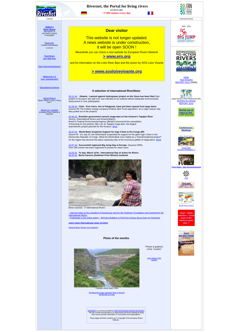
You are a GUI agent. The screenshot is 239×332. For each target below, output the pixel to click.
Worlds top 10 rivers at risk (186, 111)
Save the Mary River (186, 234)
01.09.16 (73, 106)
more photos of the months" (154, 259)
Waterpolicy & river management (49, 77)
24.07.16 (73, 132)
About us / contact (49, 110)
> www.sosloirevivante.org (117, 71)
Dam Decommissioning (49, 66)
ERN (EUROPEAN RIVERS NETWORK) (129, 311)
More (115, 126)
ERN (121, 10)
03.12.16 (73, 96)
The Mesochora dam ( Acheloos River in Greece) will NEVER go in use (107, 293)
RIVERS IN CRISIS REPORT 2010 (186, 102)
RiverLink (49, 43)
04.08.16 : (73, 116)
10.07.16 (73, 145)
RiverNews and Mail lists (49, 57)
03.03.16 (73, 155)
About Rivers (49, 98)
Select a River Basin (49, 28)
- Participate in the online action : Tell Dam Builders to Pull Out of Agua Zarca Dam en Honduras (114, 218)
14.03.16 (73, 152)
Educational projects (49, 87)
